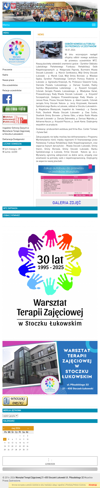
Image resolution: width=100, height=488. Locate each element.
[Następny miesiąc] (28, 428)
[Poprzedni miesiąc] (3, 428)
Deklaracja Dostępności (13, 139)
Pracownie (7, 69)
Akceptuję (93, 485)
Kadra (5, 75)
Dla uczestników (10, 85)
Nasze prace (8, 80)
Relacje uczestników (11, 90)
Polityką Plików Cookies (76, 485)
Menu (6, 24)
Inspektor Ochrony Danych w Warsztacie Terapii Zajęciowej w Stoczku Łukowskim (16, 131)
